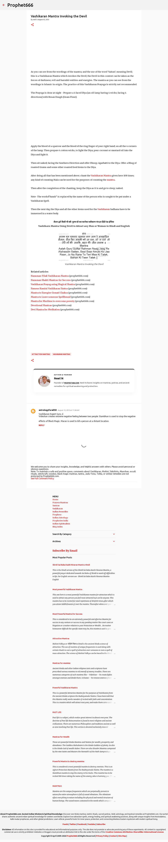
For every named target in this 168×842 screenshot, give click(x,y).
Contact (113, 836)
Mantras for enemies (61, 663)
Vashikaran (104, 209)
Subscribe (100, 824)
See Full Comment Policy (42, 478)
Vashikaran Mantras (61, 354)
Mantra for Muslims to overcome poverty (53, 301)
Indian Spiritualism (61, 524)
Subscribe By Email (64, 550)
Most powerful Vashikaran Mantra (67, 589)
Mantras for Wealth (60, 737)
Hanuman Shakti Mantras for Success (51, 280)
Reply (41, 425)
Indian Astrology (60, 517)
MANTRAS (57, 786)
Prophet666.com (71, 383)
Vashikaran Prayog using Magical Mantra (53, 284)
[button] (32, 25)
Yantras (55, 505)
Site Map (122, 836)
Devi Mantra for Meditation (45, 309)
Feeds (65, 824)
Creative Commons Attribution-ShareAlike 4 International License (134, 832)
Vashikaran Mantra (101, 175)
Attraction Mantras (41, 354)
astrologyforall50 (48, 410)
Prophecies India (60, 520)
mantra (111, 179)
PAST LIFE (56, 712)
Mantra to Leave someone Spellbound (50, 297)
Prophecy (56, 514)
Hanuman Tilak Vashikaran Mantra (50, 276)
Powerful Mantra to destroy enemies (68, 761)
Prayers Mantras (60, 502)
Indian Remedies (60, 511)
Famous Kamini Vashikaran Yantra (49, 288)
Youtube (91, 824)
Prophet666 (20, 5)
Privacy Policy (102, 836)
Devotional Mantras (41, 305)
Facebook (81, 824)
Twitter (72, 824)
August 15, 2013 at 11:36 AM (68, 410)
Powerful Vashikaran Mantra (64, 688)
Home (55, 499)
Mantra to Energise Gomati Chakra (49, 292)
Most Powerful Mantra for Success (67, 614)
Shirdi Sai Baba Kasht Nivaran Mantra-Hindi (71, 565)
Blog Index (57, 527)
